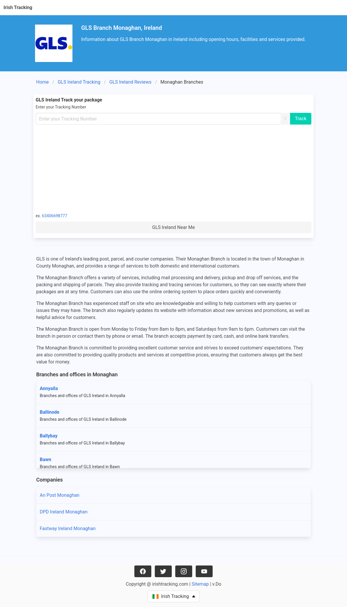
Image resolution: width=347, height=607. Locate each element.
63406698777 (54, 215)
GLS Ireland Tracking (79, 82)
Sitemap (200, 584)
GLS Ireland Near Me (173, 227)
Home (42, 82)
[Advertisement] (173, 168)
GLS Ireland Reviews (130, 82)
